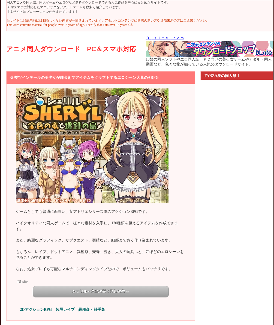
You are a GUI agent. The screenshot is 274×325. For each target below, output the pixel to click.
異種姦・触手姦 (91, 310)
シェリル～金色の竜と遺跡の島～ (100, 292)
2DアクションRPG (36, 310)
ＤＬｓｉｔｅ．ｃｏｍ (165, 38)
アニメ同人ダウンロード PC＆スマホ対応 (71, 49)
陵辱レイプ (65, 310)
